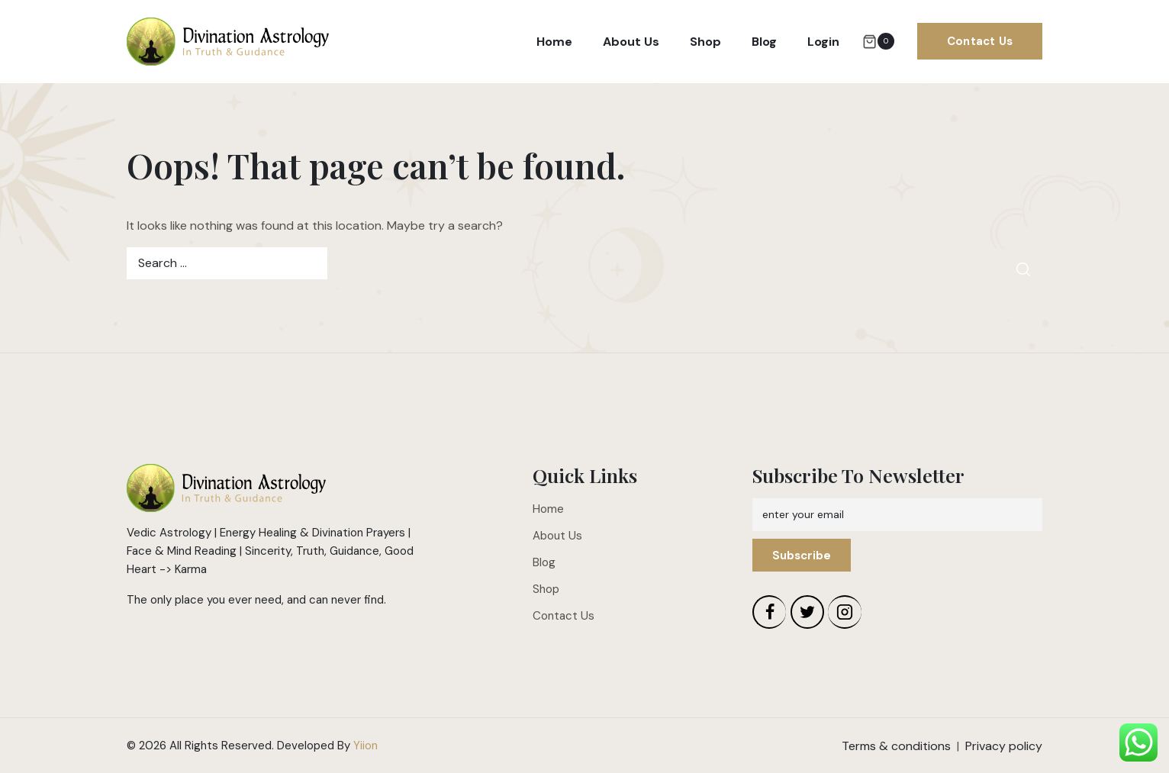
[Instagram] (844, 612)
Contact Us (980, 41)
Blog (764, 42)
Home (554, 42)
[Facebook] (769, 612)
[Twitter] (807, 612)
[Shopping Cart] (878, 41)
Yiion (365, 745)
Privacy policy (1003, 746)
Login (823, 42)
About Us (631, 42)
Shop (705, 42)
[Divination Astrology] (228, 42)
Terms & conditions (896, 746)
